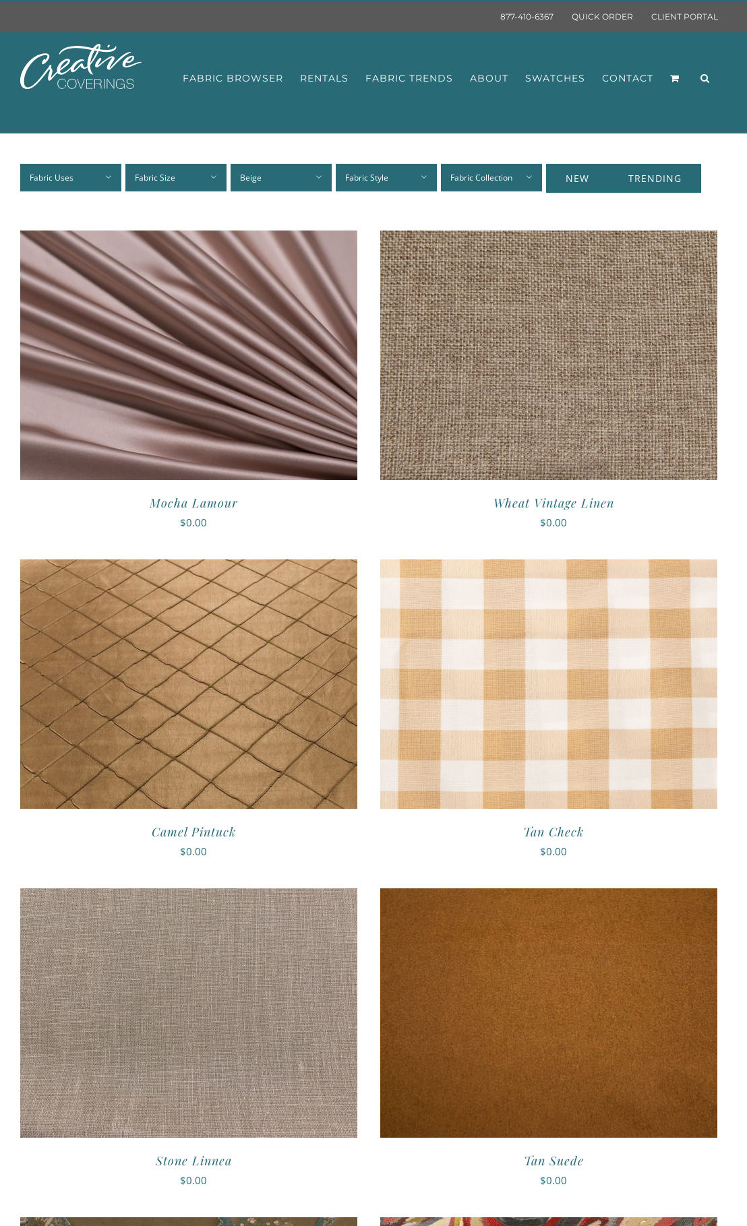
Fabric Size (155, 177)
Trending (655, 178)
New (577, 178)
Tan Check (553, 832)
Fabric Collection (481, 177)
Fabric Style (366, 177)
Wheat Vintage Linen (554, 503)
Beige (251, 177)
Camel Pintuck (194, 832)
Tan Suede (554, 1161)
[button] (705, 78)
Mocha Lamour (194, 503)
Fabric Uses (51, 177)
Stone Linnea (194, 1161)
